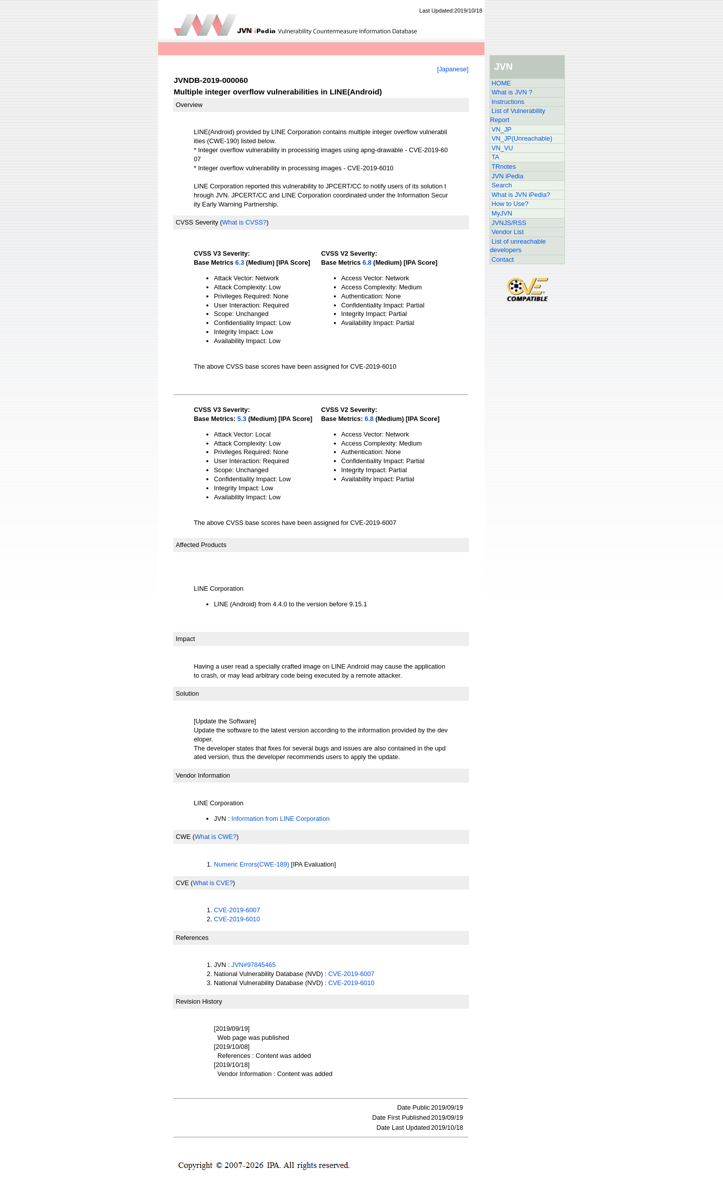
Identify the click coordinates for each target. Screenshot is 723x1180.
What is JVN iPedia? (521, 194)
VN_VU (502, 148)
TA (495, 157)
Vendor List (508, 232)
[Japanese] (452, 69)
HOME (501, 83)
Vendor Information (203, 775)
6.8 (367, 262)
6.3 (240, 262)
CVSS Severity (197, 222)
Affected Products (201, 545)
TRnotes (504, 166)
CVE (182, 883)
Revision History (199, 1001)
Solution (187, 693)
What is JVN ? (512, 92)
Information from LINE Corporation (280, 818)
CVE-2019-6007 (237, 910)
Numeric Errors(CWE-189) (251, 864)
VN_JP (502, 129)
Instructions (508, 101)
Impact (185, 638)
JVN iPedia (507, 176)
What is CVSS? (244, 222)
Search (502, 185)
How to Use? (510, 203)
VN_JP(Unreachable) (522, 138)
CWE (183, 836)
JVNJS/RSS (509, 223)
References (192, 937)
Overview (189, 105)
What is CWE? (215, 836)
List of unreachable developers (518, 246)
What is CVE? (213, 883)
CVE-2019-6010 (237, 919)
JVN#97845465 (253, 965)
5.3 (242, 418)
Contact (503, 259)
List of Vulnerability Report (517, 115)
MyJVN (502, 213)
